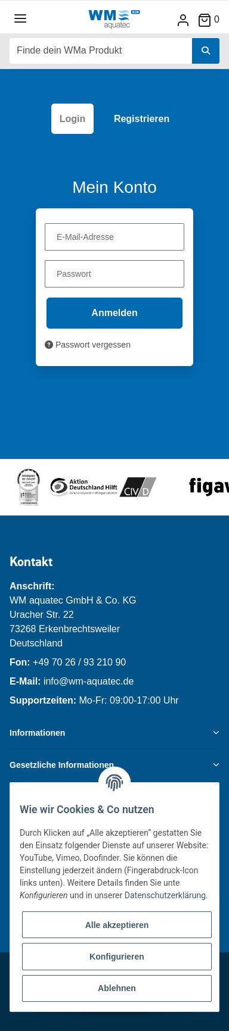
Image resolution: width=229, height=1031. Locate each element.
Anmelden (114, 313)
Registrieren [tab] (141, 119)
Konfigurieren (116, 956)
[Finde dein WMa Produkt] (101, 51)
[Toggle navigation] (20, 18)
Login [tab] (73, 119)
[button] (183, 20)
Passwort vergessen (88, 344)
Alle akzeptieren (117, 925)
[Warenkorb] (213, 19)
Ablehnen (117, 988)
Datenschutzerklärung (165, 895)
